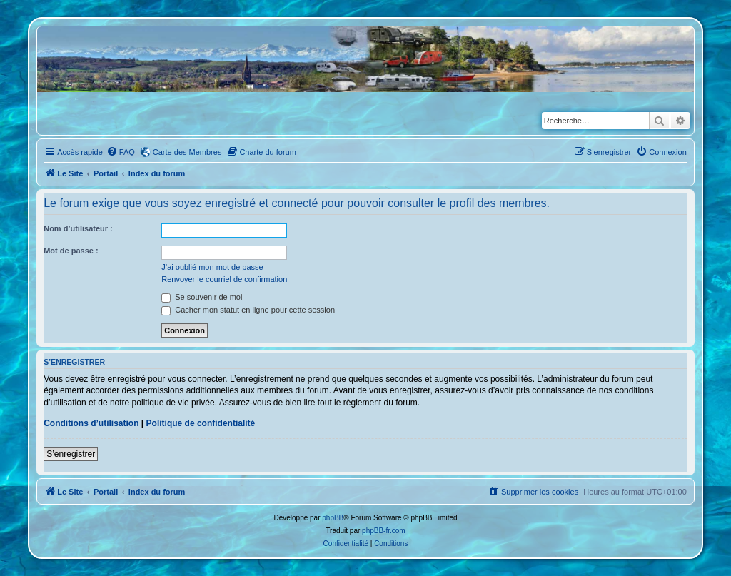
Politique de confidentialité (201, 423)
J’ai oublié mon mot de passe (212, 267)
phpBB (332, 518)
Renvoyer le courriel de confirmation (224, 279)
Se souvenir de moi (201, 297)
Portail (106, 173)
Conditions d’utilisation (91, 423)
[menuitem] (120, 152)
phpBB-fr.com (383, 531)
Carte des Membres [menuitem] (187, 152)
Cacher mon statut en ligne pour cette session (248, 309)
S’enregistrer (70, 454)
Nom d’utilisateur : (78, 228)
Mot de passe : (71, 250)
